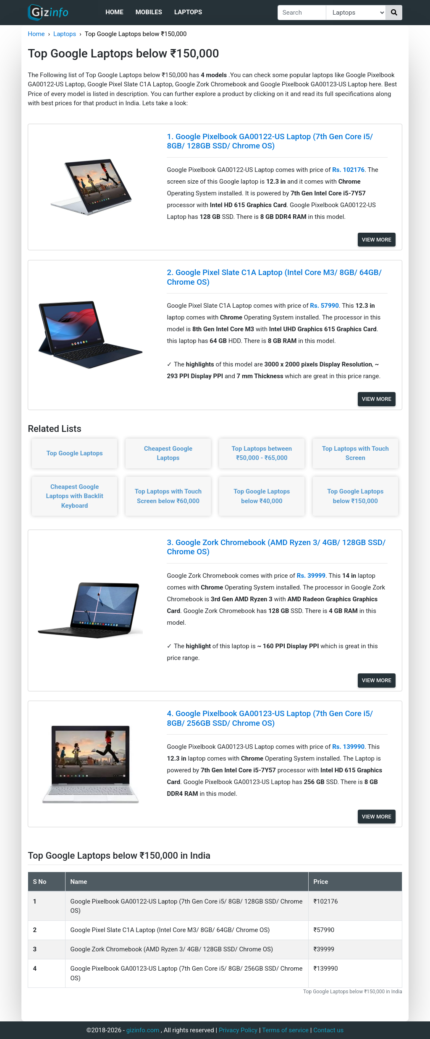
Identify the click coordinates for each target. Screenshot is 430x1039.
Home (114, 12)
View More (376, 239)
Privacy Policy (238, 1030)
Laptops (188, 12)
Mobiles (149, 12)
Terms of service (285, 1030)
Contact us (328, 1030)
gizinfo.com (143, 1030)
